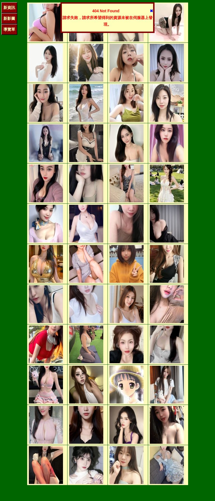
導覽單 (9, 29)
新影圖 (9, 18)
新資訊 (9, 7)
